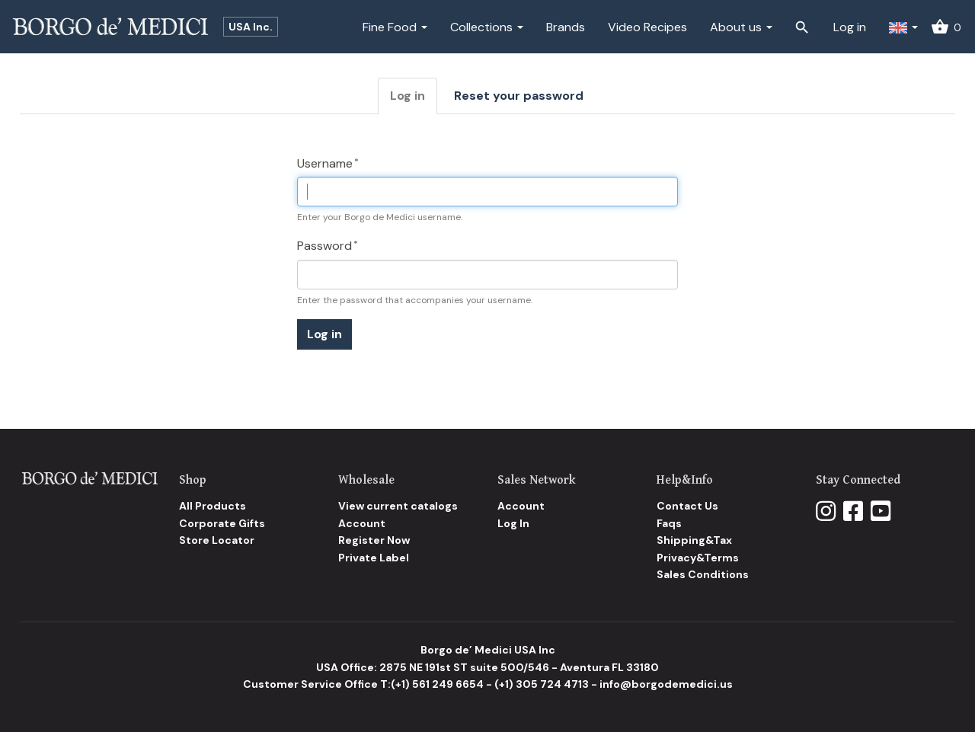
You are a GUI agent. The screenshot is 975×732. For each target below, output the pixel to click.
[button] (903, 26)
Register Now (374, 540)
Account (361, 523)
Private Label (373, 557)
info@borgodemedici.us (666, 684)
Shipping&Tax (694, 540)
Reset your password (518, 96)
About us (741, 27)
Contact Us (687, 506)
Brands (565, 27)
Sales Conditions (703, 574)
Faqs (669, 523)
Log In (513, 523)
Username (325, 163)
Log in (849, 27)
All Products (212, 506)
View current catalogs (398, 506)
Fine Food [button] (395, 27)
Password (324, 246)
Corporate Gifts (222, 523)
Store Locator (216, 540)
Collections (486, 27)
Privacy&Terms (698, 557)
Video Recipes (647, 27)
